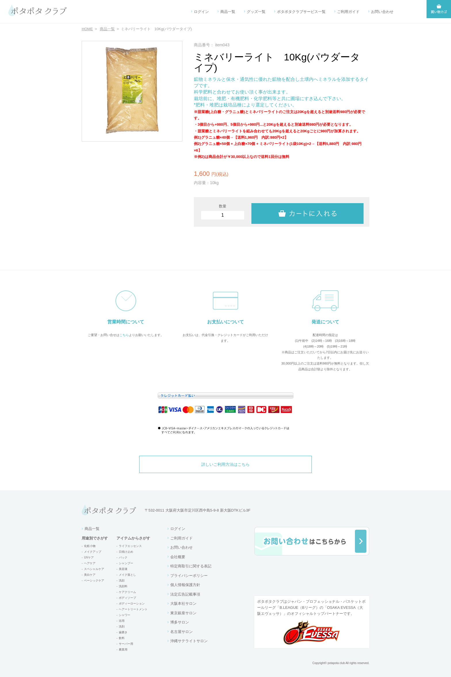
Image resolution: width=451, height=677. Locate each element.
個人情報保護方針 (185, 585)
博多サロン (179, 622)
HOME (87, 29)
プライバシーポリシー (189, 575)
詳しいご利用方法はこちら (225, 464)
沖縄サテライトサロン (189, 641)
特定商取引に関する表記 (190, 566)
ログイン (201, 12)
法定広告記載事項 (185, 594)
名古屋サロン (181, 632)
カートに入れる (307, 211)
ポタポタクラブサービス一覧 (301, 12)
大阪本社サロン (183, 603)
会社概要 (177, 557)
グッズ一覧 (256, 12)
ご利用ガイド (348, 12)
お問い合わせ (382, 12)
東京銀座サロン (183, 613)
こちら (124, 335)
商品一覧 (227, 12)
